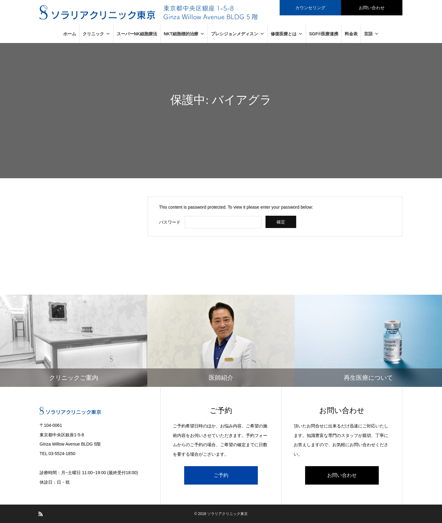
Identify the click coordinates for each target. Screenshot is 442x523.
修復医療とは (287, 34)
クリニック (96, 34)
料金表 (351, 33)
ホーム (69, 33)
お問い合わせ (342, 475)
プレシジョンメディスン (237, 34)
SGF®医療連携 (323, 33)
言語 (371, 34)
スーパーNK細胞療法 (137, 33)
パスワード (169, 222)
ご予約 (221, 475)
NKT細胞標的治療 (184, 34)
